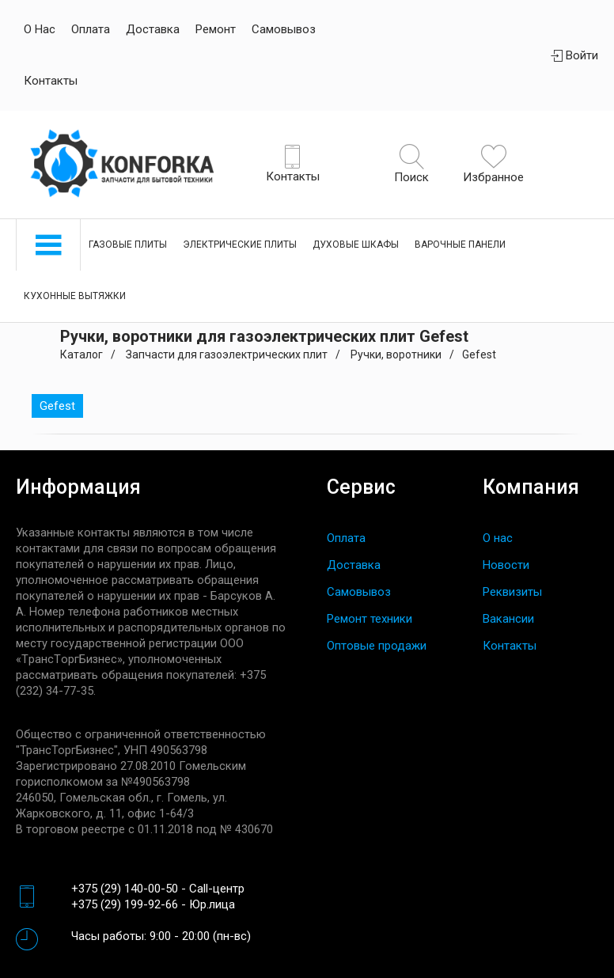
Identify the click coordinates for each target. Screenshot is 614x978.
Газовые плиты (128, 244)
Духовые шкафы (356, 244)
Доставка (153, 29)
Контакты (51, 81)
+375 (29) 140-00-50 (124, 888)
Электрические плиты (240, 244)
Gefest (57, 406)
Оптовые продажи (376, 646)
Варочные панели (460, 244)
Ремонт (215, 29)
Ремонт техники (369, 619)
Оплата (90, 29)
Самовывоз (284, 29)
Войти (574, 55)
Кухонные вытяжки (75, 295)
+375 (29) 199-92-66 (124, 904)
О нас (39, 29)
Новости (506, 565)
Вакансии (508, 619)
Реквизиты (512, 592)
